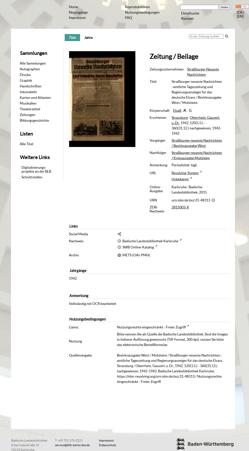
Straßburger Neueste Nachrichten (203, 71)
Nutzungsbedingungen (142, 12)
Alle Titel (26, 144)
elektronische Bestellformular (145, 345)
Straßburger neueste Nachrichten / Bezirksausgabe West (197, 143)
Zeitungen (27, 115)
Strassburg (180, 118)
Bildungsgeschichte (34, 120)
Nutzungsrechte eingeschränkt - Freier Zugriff (151, 327)
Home (73, 7)
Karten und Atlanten (35, 98)
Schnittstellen (31, 177)
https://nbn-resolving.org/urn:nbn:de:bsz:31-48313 (156, 376)
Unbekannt (180, 179)
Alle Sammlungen (33, 63)
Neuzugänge (78, 12)
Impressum (77, 18)
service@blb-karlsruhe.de (72, 445)
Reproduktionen (137, 7)
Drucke (25, 75)
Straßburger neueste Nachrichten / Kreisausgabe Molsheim (197, 155)
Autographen (30, 69)
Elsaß (177, 110)
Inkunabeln (28, 92)
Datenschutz (107, 445)
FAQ (128, 18)
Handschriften (30, 86)
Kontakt (187, 18)
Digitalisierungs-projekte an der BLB (36, 169)
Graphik (26, 80)
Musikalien (28, 103)
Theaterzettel (30, 109)
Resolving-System (185, 173)
